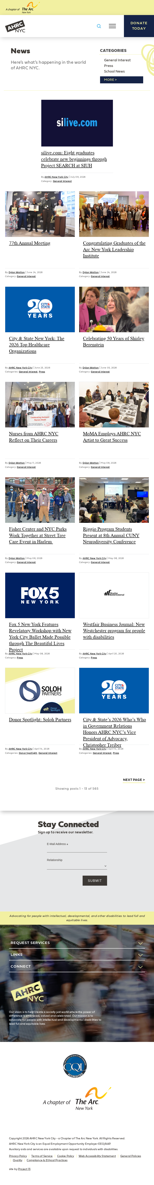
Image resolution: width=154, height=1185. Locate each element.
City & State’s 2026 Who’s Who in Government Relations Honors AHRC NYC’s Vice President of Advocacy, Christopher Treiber (114, 732)
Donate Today (139, 25)
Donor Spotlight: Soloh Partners (40, 719)
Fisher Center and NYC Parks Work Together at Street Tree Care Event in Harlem (38, 535)
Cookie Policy (65, 1156)
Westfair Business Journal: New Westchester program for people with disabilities (114, 630)
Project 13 (24, 1169)
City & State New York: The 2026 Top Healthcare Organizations (36, 344)
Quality (17, 1160)
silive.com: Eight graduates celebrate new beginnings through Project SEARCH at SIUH (74, 159)
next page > (134, 779)
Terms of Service (42, 1156)
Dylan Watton (17, 272)
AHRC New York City (15, 26)
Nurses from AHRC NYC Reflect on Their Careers (33, 436)
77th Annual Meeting (29, 243)
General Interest (117, 60)
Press (108, 66)
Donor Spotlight (28, 753)
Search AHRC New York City (99, 26)
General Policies (130, 1156)
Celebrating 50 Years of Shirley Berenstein (113, 341)
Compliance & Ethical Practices (47, 1160)
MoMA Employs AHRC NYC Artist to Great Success (112, 436)
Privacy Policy (18, 1156)
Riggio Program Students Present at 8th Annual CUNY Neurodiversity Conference (111, 535)
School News (114, 71)
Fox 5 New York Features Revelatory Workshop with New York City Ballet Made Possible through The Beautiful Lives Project (40, 637)
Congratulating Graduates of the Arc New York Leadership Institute (114, 249)
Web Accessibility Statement (97, 1156)
